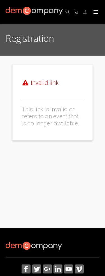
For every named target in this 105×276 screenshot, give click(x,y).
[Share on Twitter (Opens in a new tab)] (36, 269)
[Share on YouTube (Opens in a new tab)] (68, 269)
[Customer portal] (86, 12)
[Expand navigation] (95, 12)
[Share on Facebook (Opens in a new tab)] (26, 269)
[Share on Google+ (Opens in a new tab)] (47, 269)
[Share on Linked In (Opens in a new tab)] (57, 269)
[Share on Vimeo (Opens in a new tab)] (79, 269)
